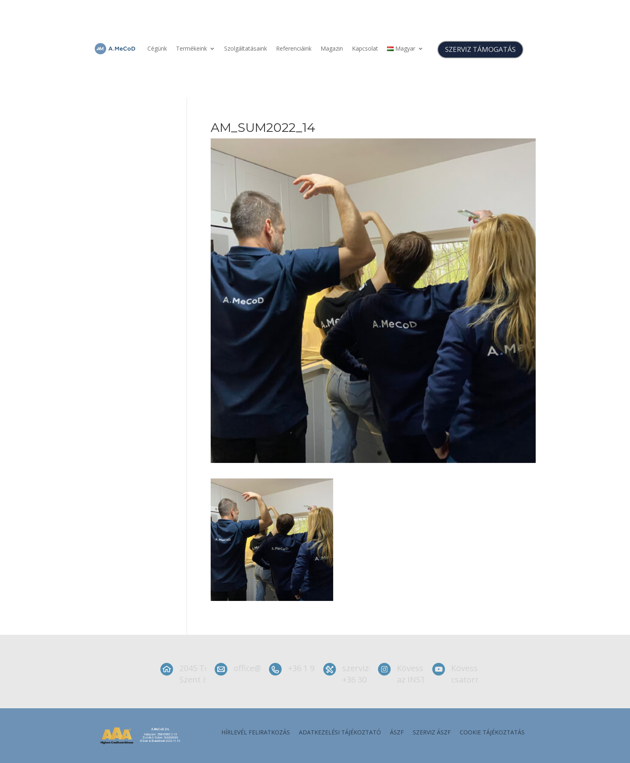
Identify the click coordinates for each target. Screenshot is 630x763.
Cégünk (157, 48)
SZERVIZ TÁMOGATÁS (480, 49)
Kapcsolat (365, 48)
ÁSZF (397, 733)
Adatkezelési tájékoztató (340, 733)
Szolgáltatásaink (245, 48)
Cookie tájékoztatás (492, 733)
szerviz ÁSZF (432, 733)
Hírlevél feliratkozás (255, 733)
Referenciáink (294, 48)
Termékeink (191, 48)
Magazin (332, 48)
